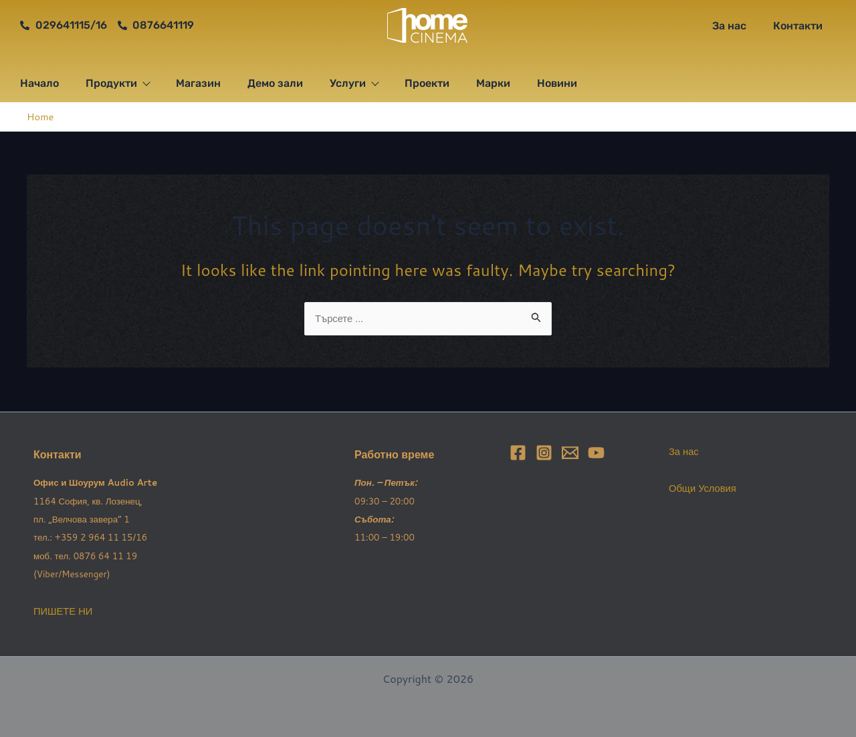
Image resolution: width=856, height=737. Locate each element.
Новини (557, 83)
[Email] (570, 452)
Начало (39, 83)
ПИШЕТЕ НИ (65, 610)
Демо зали (275, 83)
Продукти (117, 83)
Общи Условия (705, 487)
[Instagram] (544, 452)
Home (41, 116)
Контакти (798, 25)
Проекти (427, 83)
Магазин (198, 83)
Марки (493, 83)
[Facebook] (518, 452)
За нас (729, 25)
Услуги (354, 83)
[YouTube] (596, 452)
